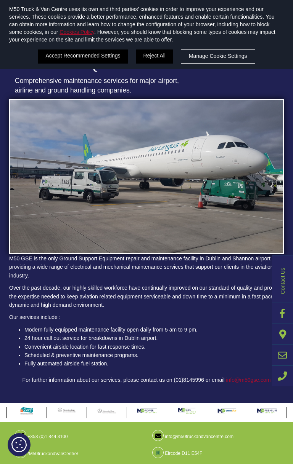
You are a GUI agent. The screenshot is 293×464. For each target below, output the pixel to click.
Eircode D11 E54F (177, 453)
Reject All (154, 56)
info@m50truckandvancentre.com (192, 436)
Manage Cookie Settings (218, 56)
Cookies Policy (77, 32)
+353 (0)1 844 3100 (41, 436)
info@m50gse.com (248, 380)
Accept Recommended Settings (82, 56)
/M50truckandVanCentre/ (46, 453)
